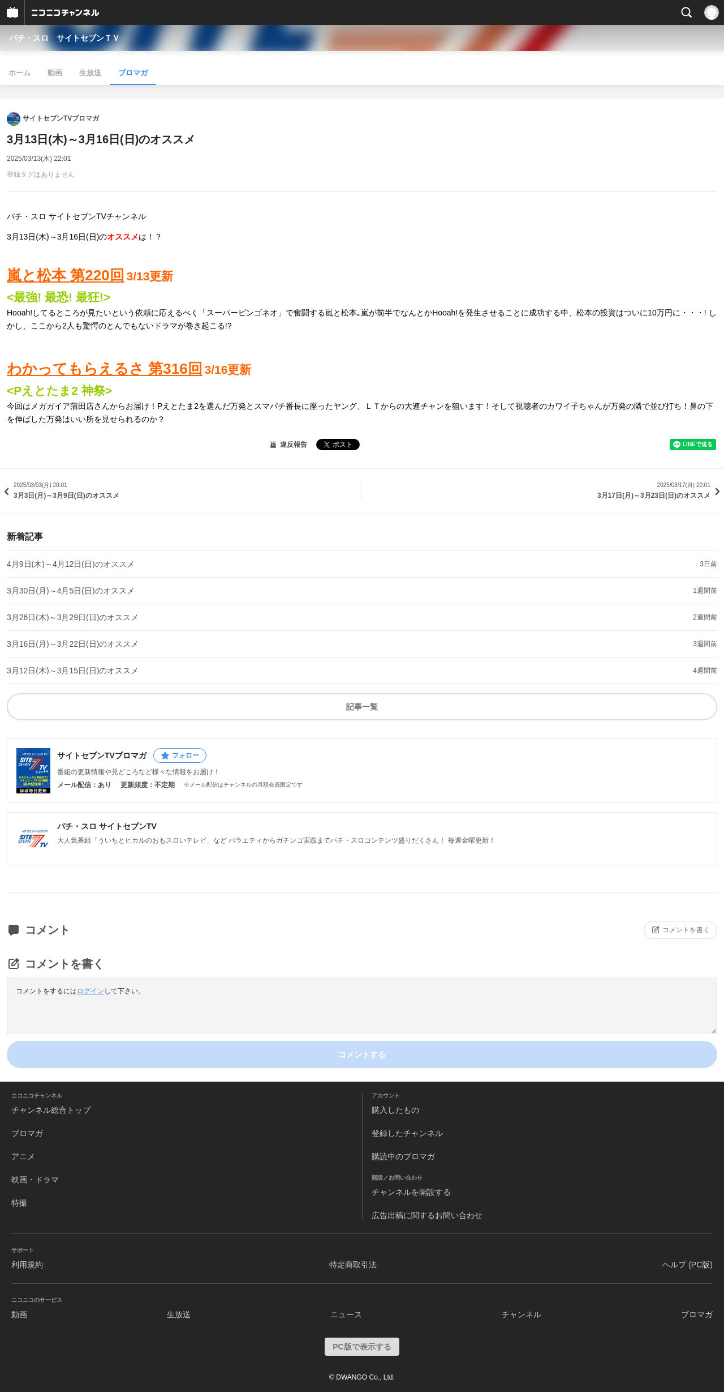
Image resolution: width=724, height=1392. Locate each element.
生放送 (90, 73)
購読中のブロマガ (403, 1156)
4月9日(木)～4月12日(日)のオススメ (71, 564)
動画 (55, 73)
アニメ (23, 1156)
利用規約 (27, 1264)
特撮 (19, 1202)
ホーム (19, 73)
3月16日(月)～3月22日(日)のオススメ (73, 644)
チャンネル (521, 1314)
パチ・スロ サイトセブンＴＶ (64, 37)
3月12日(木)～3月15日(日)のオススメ (73, 670)
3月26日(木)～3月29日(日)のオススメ (73, 617)
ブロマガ (133, 73)
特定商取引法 (353, 1264)
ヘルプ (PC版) (687, 1264)
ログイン (90, 991)
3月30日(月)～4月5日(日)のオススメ (71, 591)
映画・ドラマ (35, 1179)
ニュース (346, 1314)
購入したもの (395, 1110)
